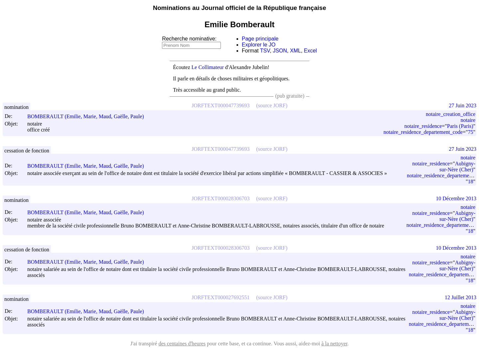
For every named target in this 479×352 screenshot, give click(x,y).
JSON (280, 50)
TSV (265, 50)
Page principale (260, 39)
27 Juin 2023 (462, 105)
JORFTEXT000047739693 (220, 105)
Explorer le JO (258, 44)
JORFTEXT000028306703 (220, 198)
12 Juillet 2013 (460, 297)
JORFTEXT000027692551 (220, 297)
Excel (310, 50)
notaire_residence (423, 126)
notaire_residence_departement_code (423, 132)
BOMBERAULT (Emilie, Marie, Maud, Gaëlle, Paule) (88, 116)
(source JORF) (271, 105)
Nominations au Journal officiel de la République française (239, 7)
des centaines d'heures (182, 343)
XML (295, 50)
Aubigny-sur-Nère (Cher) (457, 166)
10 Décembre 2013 (456, 198)
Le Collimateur (208, 67)
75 (470, 132)
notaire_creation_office (450, 114)
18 (470, 181)
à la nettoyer (334, 343)
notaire (468, 120)
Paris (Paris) (460, 126)
